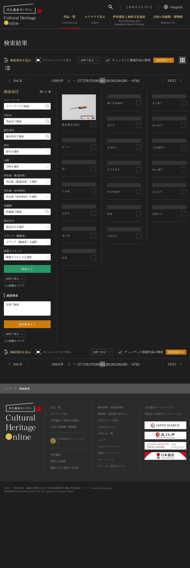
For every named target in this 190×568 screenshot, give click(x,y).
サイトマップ (105, 512)
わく (64, 212)
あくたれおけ (115, 124)
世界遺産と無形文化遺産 (129, 20)
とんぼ (66, 256)
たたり (66, 299)
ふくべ (66, 168)
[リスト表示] (8, 68)
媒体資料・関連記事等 (111, 460)
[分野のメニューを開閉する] (27, 166)
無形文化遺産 (58, 514)
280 (96, 80)
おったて (158, 170)
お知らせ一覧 (105, 486)
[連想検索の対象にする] (93, 124)
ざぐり (111, 169)
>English (173, 7)
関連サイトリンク (108, 506)
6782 (136, 80)
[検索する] (47, 106)
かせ (109, 344)
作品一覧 (69, 20)
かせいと (158, 344)
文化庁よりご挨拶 (108, 473)
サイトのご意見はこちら (112, 519)
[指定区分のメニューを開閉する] (27, 227)
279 (91, 80)
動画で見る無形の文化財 (64, 520)
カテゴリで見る (95, 20)
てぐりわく (113, 256)
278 (86, 80)
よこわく (158, 126)
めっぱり (158, 257)
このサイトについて (139, 7)
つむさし (112, 388)
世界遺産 (55, 507)
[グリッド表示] (182, 60)
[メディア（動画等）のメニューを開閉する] (27, 242)
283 (113, 80)
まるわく (112, 213)
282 (108, 80)
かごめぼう (113, 300)
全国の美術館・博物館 (168, 20)
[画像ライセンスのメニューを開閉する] (27, 257)
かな (64, 387)
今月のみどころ (107, 480)
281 (102, 80)
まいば (66, 343)
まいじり (158, 301)
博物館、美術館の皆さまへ (113, 467)
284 (119, 80)
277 (80, 80)
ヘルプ (101, 493)
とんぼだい (159, 213)
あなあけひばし (71, 124)
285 (124, 80)
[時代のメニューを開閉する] (27, 151)
